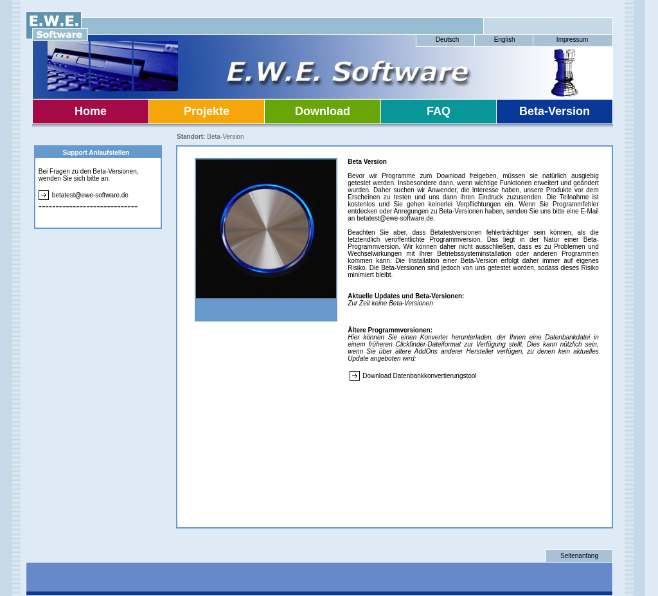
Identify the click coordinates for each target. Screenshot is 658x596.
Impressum (572, 39)
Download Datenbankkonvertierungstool (419, 375)
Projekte (206, 111)
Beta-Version (554, 111)
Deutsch (447, 39)
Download (322, 111)
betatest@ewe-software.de (90, 195)
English (504, 39)
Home (91, 111)
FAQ (438, 111)
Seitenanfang (579, 555)
